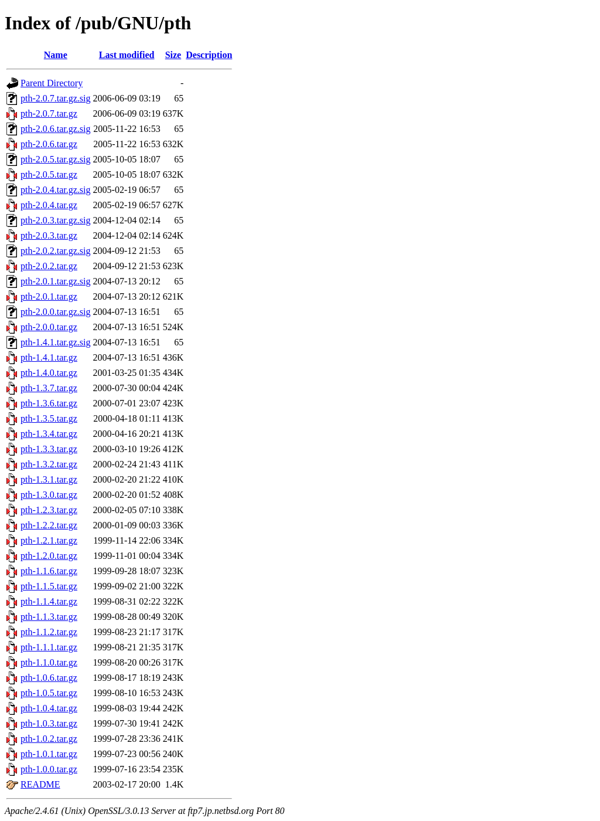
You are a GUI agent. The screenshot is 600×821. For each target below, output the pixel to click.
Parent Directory (52, 83)
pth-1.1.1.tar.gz (49, 647)
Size (173, 55)
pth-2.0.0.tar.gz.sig (56, 312)
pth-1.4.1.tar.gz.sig (56, 342)
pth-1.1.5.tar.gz (49, 586)
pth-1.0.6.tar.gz (49, 678)
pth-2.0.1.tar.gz (49, 296)
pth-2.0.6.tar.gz (49, 144)
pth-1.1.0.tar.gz (49, 662)
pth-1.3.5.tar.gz (49, 418)
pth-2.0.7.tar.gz (49, 113)
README (40, 784)
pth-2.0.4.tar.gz (49, 205)
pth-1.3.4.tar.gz (49, 434)
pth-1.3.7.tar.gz (49, 388)
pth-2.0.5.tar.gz (49, 174)
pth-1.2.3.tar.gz (49, 510)
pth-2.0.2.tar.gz (49, 266)
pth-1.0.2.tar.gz (49, 739)
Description (209, 55)
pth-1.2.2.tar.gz (49, 525)
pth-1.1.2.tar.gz (49, 632)
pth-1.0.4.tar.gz (49, 708)
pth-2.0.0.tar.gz (49, 327)
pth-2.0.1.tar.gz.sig (56, 281)
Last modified (127, 55)
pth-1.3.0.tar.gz (49, 495)
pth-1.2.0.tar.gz (49, 556)
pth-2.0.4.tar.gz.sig (56, 190)
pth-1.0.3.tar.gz (49, 723)
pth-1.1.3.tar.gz (49, 617)
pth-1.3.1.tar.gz (49, 479)
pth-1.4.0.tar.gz (49, 373)
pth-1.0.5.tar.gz (49, 693)
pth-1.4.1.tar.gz (49, 357)
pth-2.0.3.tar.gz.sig (56, 220)
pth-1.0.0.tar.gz (49, 769)
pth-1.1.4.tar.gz (49, 601)
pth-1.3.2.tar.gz (49, 464)
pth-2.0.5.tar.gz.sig (56, 159)
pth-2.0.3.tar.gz (49, 235)
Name (55, 55)
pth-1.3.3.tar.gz (49, 449)
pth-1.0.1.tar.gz (49, 754)
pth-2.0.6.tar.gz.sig (56, 129)
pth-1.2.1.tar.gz (49, 540)
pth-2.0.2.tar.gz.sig (56, 251)
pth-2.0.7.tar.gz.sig (56, 98)
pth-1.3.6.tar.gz (49, 403)
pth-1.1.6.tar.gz (49, 571)
